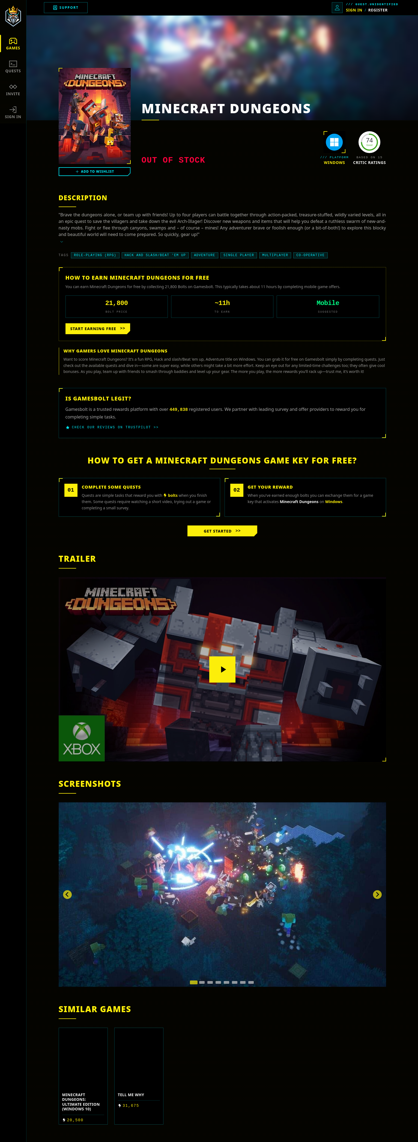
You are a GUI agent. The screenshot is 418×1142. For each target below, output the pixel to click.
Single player (238, 255)
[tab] (194, 982)
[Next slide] (377, 894)
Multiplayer (275, 255)
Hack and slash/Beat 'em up (155, 255)
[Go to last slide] (67, 894)
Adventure (204, 255)
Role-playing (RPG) (95, 255)
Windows (334, 162)
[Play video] (222, 669)
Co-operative (310, 255)
